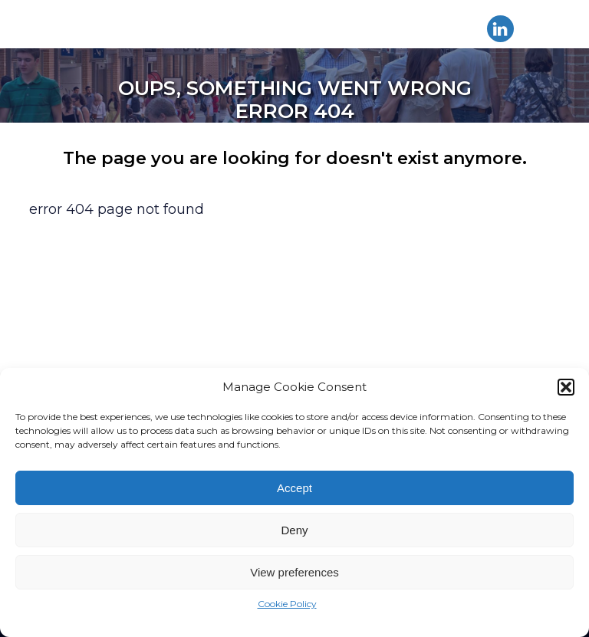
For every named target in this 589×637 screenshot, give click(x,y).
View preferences (294, 572)
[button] (566, 387)
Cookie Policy (287, 603)
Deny (294, 530)
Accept (294, 487)
